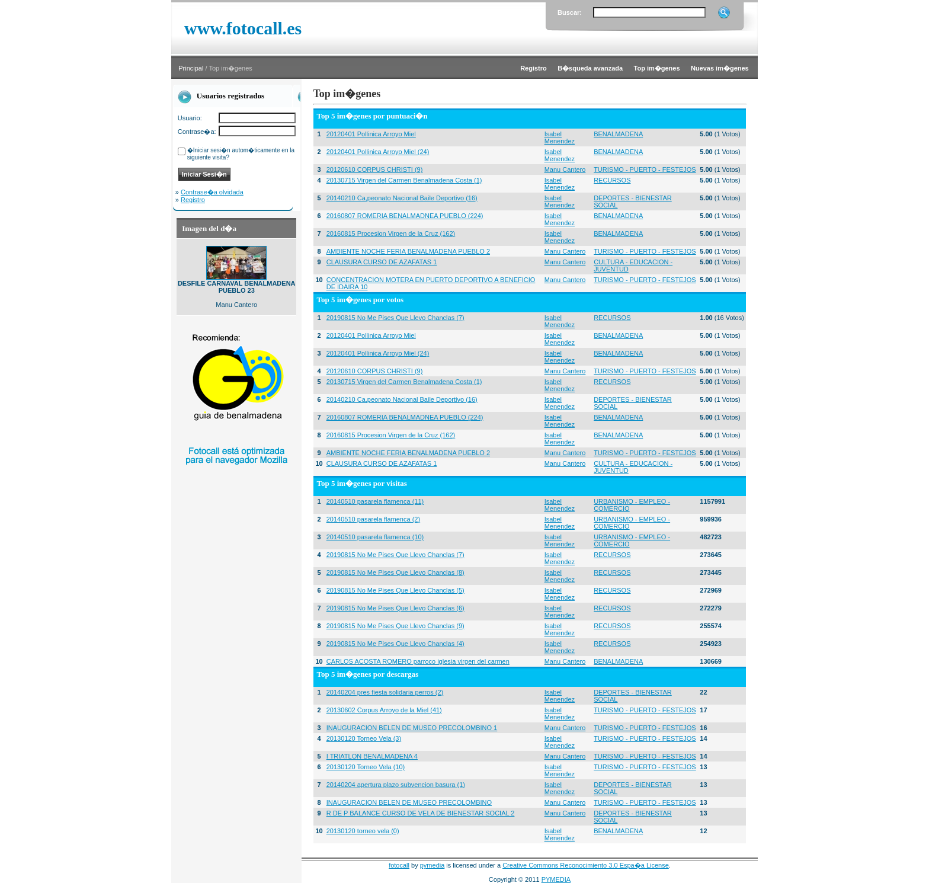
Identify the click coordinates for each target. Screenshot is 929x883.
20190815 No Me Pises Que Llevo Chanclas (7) (395, 317)
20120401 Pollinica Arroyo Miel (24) (378, 151)
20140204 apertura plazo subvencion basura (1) (395, 784)
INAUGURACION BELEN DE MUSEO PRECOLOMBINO (409, 802)
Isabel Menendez (559, 137)
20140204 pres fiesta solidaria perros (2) (385, 692)
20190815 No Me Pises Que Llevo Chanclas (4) (395, 643)
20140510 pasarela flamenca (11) (375, 501)
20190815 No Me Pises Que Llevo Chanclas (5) (395, 590)
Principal (190, 68)
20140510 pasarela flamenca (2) (373, 519)
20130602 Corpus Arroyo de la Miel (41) (384, 710)
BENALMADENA (618, 133)
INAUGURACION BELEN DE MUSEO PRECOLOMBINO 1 (412, 727)
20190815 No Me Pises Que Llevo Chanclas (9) (395, 625)
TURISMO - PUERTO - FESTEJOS (645, 169)
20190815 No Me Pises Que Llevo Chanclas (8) (395, 572)
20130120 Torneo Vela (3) (363, 738)
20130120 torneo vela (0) (362, 830)
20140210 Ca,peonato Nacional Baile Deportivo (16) (402, 197)
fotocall (399, 865)
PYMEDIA (556, 879)
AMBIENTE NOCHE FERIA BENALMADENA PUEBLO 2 (408, 251)
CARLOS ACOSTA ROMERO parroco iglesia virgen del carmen (418, 661)
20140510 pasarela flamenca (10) (375, 536)
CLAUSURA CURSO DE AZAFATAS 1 (381, 261)
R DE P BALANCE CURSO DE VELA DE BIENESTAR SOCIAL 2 (420, 813)
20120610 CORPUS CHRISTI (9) (374, 169)
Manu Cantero (565, 169)
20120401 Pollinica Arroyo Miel (371, 133)
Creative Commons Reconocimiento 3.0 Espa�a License (585, 865)
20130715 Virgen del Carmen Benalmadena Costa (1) (404, 180)
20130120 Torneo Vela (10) (365, 766)
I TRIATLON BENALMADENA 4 (372, 756)
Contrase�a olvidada (212, 192)
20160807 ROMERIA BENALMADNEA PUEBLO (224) (404, 215)
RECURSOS (612, 180)
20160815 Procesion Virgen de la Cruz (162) (391, 233)
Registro (193, 199)
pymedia (432, 865)
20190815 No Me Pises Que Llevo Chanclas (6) (395, 608)
